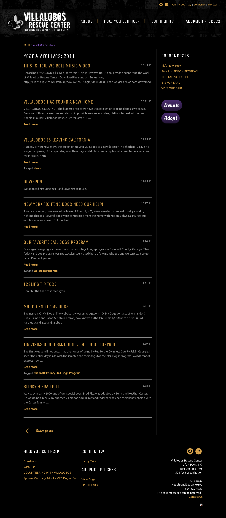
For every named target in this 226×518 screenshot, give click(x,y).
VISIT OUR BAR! (171, 88)
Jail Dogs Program (46, 270)
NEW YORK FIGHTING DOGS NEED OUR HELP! (63, 204)
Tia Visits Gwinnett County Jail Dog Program (69, 344)
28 (146, 385)
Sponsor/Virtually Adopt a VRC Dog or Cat (50, 478)
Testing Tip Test (40, 284)
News (37, 168)
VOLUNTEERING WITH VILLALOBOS (47, 472)
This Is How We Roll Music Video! (58, 66)
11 (150, 65)
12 (142, 65)
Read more (31, 124)
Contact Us (195, 496)
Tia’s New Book (171, 65)
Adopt (170, 118)
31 (146, 283)
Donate (172, 105)
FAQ (189, 5)
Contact (212, 5)
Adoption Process (203, 21)
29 (146, 343)
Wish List (29, 466)
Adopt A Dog (178, 5)
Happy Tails (88, 461)
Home (27, 44)
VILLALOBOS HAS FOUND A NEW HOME (58, 102)
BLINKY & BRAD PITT (42, 386)
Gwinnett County (44, 373)
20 (146, 241)
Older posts (44, 430)
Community (199, 5)
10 (142, 203)
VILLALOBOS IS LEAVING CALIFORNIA (57, 140)
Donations (30, 461)
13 (146, 139)
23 (146, 65)
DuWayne (33, 182)
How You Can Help (121, 21)
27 (146, 203)
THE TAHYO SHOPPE (175, 76)
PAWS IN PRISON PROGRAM (179, 71)
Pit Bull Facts (89, 484)
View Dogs (88, 479)
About (86, 21)
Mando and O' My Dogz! (47, 307)
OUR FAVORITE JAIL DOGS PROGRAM (56, 242)
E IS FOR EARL (170, 82)
